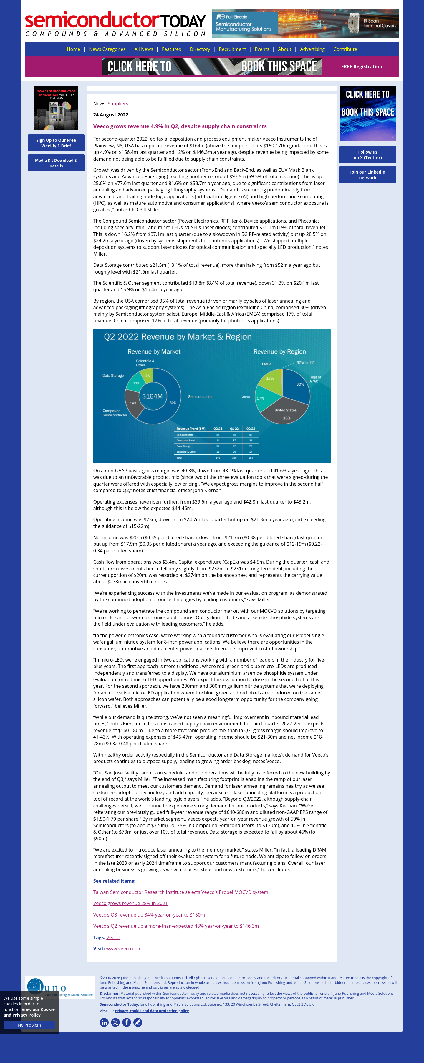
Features (171, 49)
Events (262, 49)
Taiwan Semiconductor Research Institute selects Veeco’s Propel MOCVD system (180, 892)
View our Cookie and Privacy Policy (29, 1012)
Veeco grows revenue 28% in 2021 (130, 903)
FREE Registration (361, 66)
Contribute (345, 49)
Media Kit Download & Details (56, 163)
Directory (200, 49)
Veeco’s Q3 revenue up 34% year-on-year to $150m (149, 915)
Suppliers (118, 103)
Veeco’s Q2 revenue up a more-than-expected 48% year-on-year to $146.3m (176, 926)
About (285, 49)
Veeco (113, 937)
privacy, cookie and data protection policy (152, 1010)
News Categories (107, 49)
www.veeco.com (124, 948)
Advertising (312, 49)
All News (144, 49)
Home (73, 49)
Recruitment (232, 49)
